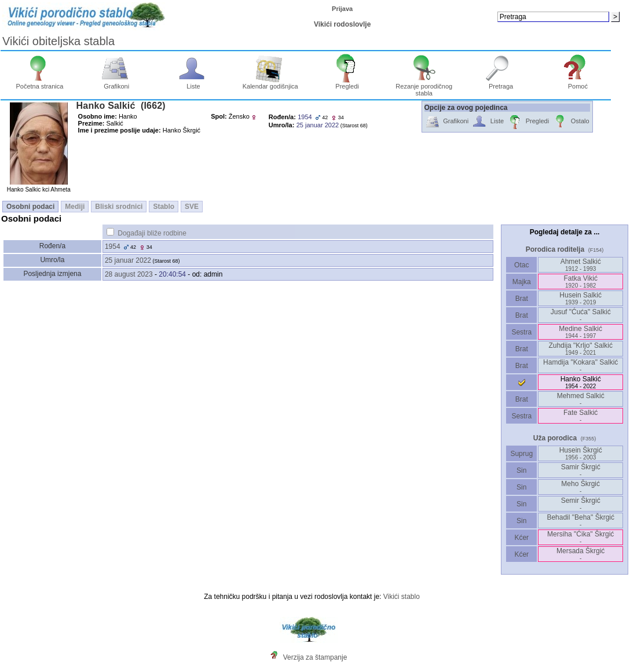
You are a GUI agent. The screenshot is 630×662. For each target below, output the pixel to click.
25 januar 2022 (128, 260)
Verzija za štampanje (315, 657)
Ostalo (570, 122)
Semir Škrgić (580, 503)
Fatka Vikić (580, 281)
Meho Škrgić (580, 487)
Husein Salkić (580, 298)
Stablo (163, 207)
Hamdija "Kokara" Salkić (580, 365)
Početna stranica (39, 83)
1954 (112, 246)
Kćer (521, 538)
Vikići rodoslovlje (342, 24)
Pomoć (578, 83)
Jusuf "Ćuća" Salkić (581, 315)
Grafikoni (116, 83)
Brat (521, 299)
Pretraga (501, 83)
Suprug (521, 454)
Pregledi (347, 83)
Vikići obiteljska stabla (58, 41)
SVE (192, 207)
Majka (521, 282)
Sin (522, 470)
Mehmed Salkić (581, 399)
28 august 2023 (129, 274)
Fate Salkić (580, 416)
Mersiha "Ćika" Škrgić (580, 537)
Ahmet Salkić (581, 265)
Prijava (342, 8)
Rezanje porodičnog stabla (423, 87)
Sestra (521, 332)
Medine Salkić (580, 332)
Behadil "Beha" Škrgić (580, 520)
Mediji (75, 207)
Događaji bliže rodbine (152, 233)
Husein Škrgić (580, 453)
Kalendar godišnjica (270, 83)
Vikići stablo (401, 597)
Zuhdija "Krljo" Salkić (580, 348)
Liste (193, 83)
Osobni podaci (30, 207)
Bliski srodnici (118, 207)
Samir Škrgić (580, 470)
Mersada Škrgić (580, 554)
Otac (521, 265)
